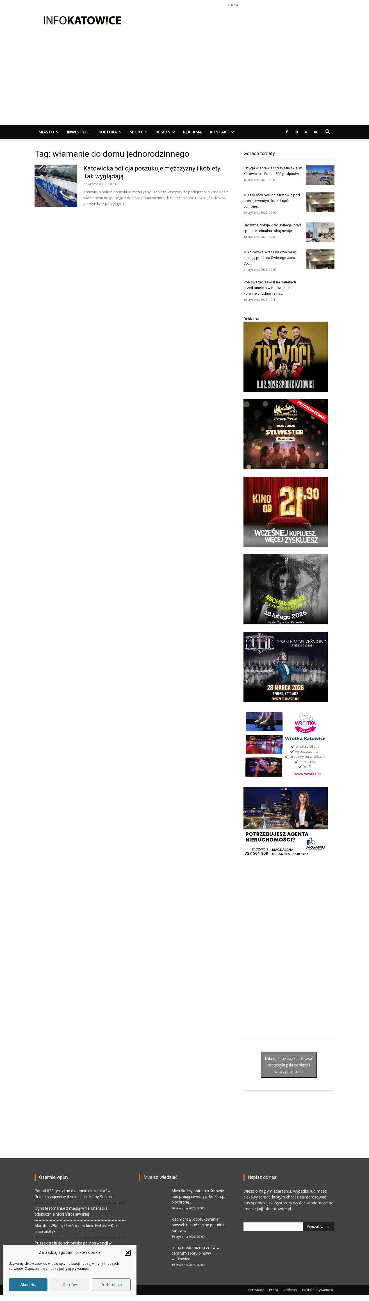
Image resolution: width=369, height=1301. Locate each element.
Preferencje (111, 1284)
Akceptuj (28, 1284)
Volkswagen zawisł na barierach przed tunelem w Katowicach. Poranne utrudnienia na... (269, 287)
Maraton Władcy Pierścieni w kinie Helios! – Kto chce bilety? (76, 1228)
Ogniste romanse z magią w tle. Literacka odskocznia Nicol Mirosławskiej (71, 1211)
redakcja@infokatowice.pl (267, 1208)
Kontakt (222, 132)
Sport (138, 132)
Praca (273, 1290)
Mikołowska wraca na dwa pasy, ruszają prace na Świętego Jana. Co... (269, 257)
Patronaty (256, 1290)
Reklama (192, 132)
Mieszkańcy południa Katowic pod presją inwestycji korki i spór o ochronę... (271, 200)
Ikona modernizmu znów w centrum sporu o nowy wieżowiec (196, 1253)
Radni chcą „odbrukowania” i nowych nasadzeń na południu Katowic (199, 1225)
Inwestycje (79, 132)
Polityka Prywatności (318, 1290)
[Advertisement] (232, 20)
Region (165, 132)
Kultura (110, 132)
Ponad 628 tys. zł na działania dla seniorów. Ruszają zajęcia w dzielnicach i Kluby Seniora (74, 1194)
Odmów (70, 1284)
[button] (128, 1252)
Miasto (48, 132)
